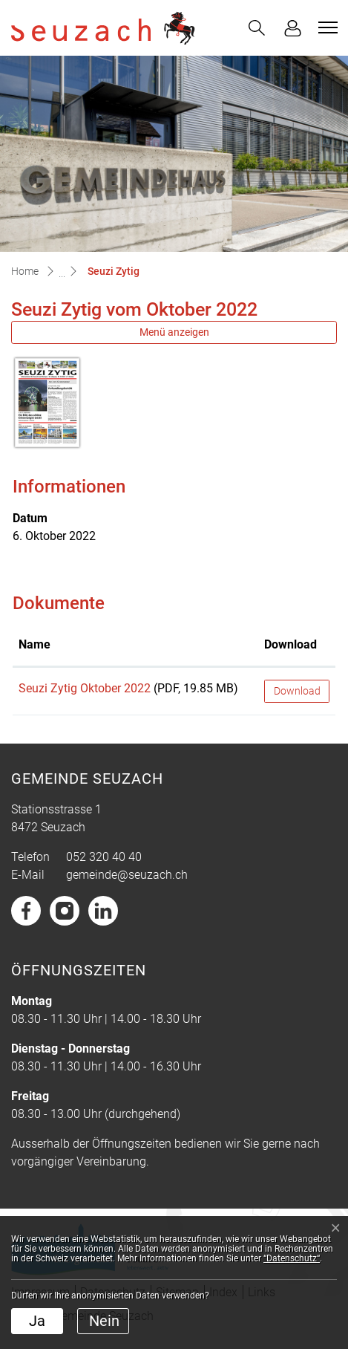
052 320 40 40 (104, 857)
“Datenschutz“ (291, 1258)
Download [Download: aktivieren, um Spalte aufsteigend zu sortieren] (290, 644)
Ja (37, 1321)
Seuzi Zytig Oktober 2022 (85, 688)
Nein (104, 1321)
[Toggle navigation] (326, 27)
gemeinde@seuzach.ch (127, 875)
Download (297, 691)
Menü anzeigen (174, 332)
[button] (257, 27)
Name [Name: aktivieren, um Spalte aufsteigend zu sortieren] (34, 644)
